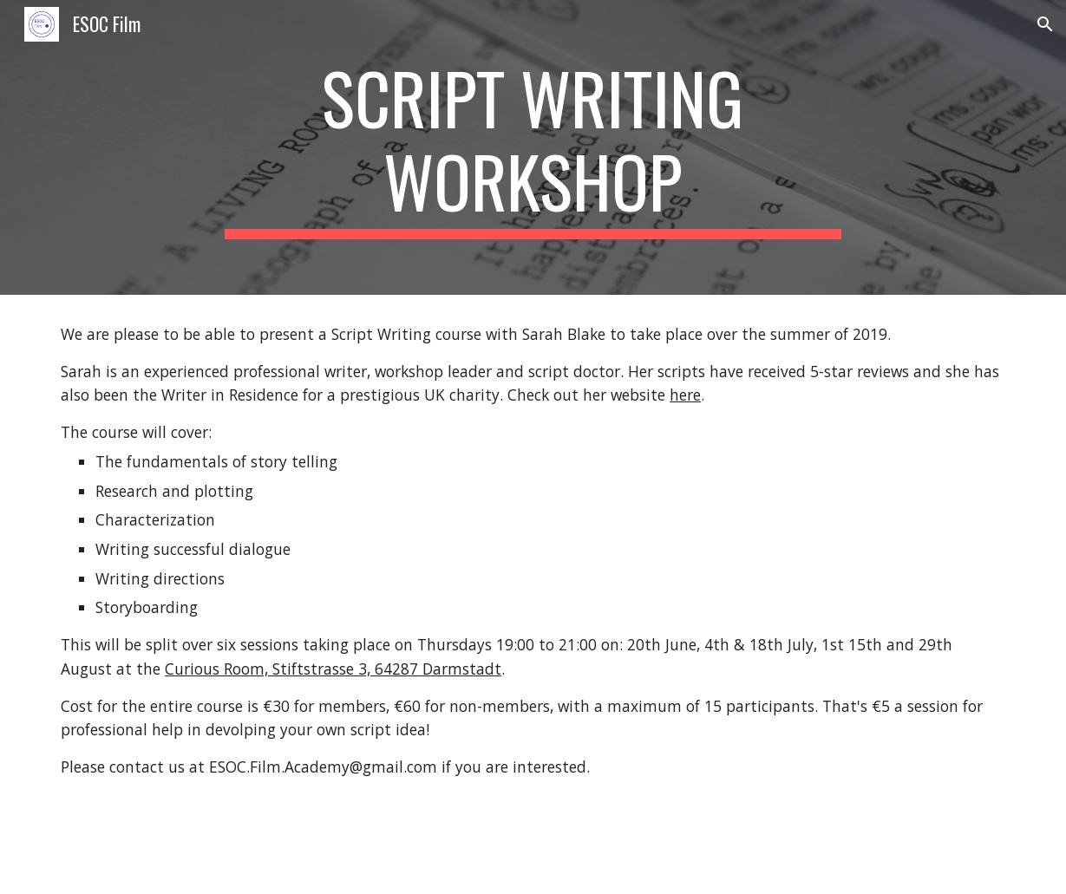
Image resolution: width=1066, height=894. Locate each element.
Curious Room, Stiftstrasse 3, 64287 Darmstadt (333, 668)
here (685, 394)
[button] (1045, 24)
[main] (533, 147)
